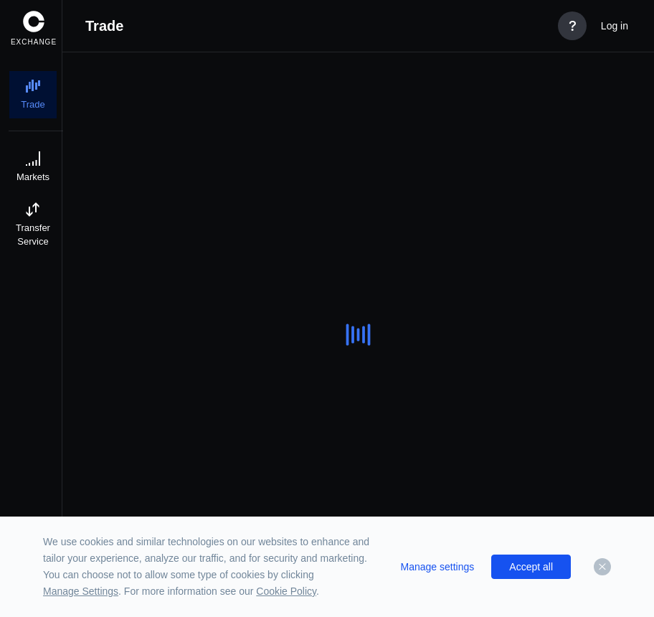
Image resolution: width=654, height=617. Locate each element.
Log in (614, 26)
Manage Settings (80, 591)
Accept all (531, 567)
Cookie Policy (286, 591)
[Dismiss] (602, 566)
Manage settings (438, 567)
